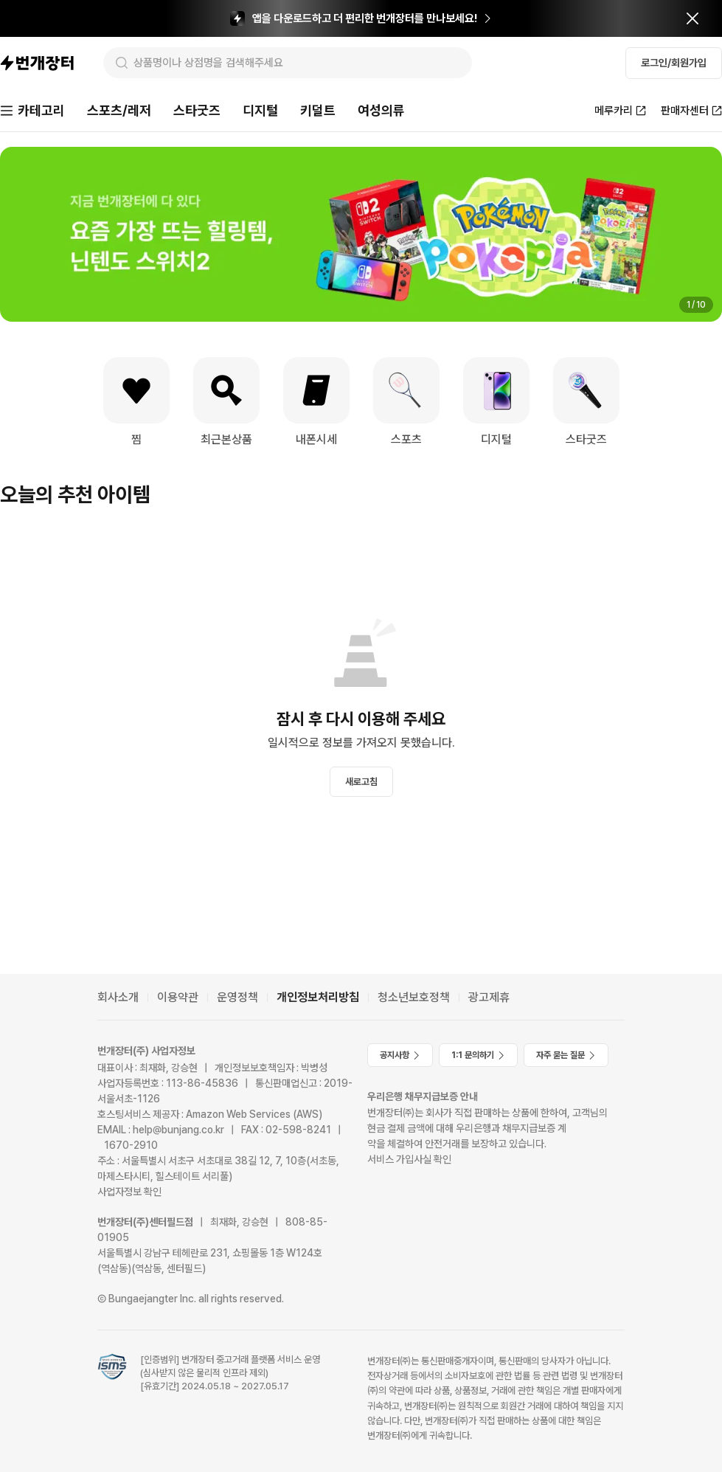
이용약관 (177, 997)
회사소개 (118, 997)
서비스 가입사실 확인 (409, 1159)
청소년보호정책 (414, 997)
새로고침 (361, 781)
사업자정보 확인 (129, 1192)
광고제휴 (489, 997)
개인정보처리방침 (318, 997)
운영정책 (237, 997)
